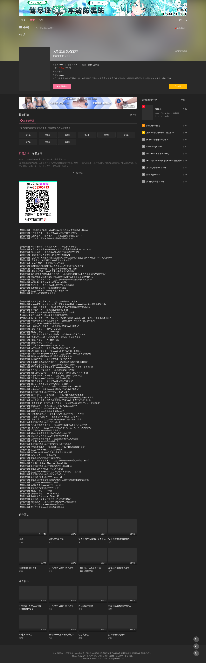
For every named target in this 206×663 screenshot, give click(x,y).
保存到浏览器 (181, 44)
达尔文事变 (84, 627)
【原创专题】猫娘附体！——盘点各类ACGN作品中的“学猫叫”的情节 (49, 245)
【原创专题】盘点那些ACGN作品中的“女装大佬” (40, 423)
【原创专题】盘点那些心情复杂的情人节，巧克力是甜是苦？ (45, 492)
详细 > (169, 71)
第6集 (126, 128)
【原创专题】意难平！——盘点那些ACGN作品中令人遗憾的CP (46, 278)
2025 (60, 58)
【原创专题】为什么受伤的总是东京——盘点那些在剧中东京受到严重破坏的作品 (54, 453)
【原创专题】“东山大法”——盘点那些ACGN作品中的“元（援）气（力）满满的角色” (55, 420)
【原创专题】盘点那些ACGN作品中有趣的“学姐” (40, 451)
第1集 (28, 128)
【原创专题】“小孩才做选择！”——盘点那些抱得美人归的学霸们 (47, 264)
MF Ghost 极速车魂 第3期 (61, 561)
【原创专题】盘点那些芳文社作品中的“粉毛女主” (40, 401)
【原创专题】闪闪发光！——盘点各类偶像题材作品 (41, 404)
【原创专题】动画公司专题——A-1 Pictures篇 (39, 325)
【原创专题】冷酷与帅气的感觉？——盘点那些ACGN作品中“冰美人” (49, 319)
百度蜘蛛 (80, 657)
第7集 (28, 135)
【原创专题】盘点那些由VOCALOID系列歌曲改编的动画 (43, 283)
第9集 (67, 135)
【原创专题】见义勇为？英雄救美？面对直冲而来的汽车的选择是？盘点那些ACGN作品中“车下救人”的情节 (65, 251)
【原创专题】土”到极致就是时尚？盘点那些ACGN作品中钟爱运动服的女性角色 (53, 223)
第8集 (47, 135)
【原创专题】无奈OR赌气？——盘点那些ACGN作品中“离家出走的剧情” (50, 379)
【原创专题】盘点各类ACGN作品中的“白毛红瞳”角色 (42, 338)
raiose (61, 68)
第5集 (106, 128)
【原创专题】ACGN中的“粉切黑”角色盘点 (37, 286)
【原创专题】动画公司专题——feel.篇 (35, 484)
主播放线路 (27, 113)
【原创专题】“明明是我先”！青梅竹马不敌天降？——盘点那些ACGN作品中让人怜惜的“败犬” (59, 396)
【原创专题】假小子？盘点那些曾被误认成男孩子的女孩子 (44, 377)
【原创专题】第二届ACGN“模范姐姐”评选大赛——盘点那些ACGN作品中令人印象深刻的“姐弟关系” (62, 267)
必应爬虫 (137, 657)
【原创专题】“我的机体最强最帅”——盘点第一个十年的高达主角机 (48, 261)
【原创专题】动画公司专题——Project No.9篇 (39, 333)
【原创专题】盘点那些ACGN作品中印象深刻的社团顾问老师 (45, 459)
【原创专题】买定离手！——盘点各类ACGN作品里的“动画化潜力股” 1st (50, 229)
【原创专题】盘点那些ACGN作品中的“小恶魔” (39, 475)
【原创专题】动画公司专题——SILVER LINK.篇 (40, 322)
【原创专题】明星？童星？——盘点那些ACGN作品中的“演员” (46, 374)
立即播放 (62, 79)
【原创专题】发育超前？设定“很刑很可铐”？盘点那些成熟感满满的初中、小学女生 (55, 242)
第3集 (67, 128)
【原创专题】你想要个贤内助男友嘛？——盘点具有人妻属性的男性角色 (50, 368)
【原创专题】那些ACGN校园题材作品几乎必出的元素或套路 (45, 349)
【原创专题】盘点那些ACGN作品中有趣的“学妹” (40, 434)
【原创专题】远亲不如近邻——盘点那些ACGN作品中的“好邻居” (47, 341)
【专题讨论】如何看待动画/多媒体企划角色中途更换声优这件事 (46, 305)
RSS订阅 (69, 657)
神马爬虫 (91, 657)
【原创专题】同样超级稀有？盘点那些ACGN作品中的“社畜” (45, 426)
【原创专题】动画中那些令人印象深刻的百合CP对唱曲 (43, 275)
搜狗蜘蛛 (103, 657)
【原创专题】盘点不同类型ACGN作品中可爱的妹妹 (41, 497)
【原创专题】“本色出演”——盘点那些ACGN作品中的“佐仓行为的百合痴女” (51, 412)
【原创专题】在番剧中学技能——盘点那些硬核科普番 (42, 281)
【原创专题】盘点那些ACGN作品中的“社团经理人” (41, 442)
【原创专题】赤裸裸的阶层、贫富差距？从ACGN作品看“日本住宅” (48, 239)
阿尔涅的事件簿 (56, 532)
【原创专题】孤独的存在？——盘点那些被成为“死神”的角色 (45, 352)
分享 (178, 79)
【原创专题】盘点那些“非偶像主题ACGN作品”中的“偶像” (43, 456)
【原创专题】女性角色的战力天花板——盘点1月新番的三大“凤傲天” (48, 294)
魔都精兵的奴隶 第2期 (118, 561)
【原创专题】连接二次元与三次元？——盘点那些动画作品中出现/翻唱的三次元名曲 (55, 272)
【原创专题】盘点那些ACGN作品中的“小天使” (39, 481)
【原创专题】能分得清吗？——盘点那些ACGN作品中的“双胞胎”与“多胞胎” (51, 388)
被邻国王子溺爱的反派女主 (61, 627)
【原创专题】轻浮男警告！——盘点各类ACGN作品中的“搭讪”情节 (48, 226)
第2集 (47, 128)
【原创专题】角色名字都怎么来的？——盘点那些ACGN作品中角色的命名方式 (53, 418)
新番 (32, 20)
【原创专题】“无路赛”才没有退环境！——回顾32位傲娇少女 (45, 253)
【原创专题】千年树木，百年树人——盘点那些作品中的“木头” (46, 231)
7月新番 (95, 58)
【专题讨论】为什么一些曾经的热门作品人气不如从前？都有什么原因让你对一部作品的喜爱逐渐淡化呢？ (65, 311)
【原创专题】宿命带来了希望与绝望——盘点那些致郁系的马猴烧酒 (48, 432)
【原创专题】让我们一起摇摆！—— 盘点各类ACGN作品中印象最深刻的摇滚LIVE (54, 300)
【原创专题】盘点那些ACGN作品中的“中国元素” (40, 415)
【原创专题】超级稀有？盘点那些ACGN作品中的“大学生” (44, 429)
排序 (133, 108)
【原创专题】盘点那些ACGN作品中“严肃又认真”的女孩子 (44, 385)
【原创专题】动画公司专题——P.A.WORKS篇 (39, 486)
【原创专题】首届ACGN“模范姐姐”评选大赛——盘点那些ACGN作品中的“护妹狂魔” (55, 346)
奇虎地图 (114, 657)
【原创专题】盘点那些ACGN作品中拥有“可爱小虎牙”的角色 (45, 437)
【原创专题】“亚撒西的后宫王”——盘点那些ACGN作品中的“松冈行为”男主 (51, 407)
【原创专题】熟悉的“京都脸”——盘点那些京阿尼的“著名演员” (46, 445)
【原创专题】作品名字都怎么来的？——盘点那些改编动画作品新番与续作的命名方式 (56, 390)
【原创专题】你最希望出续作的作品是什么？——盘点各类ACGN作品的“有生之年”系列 (57, 314)
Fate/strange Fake (27, 561)
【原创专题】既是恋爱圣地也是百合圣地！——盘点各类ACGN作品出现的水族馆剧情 (56, 360)
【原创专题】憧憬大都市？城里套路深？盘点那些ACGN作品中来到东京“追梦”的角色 (56, 270)
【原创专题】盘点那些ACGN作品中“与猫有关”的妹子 (42, 462)
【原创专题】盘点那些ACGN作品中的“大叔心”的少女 (42, 467)
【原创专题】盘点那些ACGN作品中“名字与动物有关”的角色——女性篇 (50, 464)
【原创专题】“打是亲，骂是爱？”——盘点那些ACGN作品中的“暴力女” (49, 410)
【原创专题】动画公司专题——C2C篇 (35, 336)
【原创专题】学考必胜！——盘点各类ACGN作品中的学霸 (44, 371)
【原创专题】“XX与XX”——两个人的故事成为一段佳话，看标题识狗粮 (49, 330)
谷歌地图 (125, 657)
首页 (23, 20)
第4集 (86, 128)
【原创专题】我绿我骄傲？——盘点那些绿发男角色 (41, 500)
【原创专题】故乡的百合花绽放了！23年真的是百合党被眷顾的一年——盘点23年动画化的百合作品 (62, 297)
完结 (41, 20)
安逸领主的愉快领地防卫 (119, 532)
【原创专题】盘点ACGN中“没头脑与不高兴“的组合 (41, 316)
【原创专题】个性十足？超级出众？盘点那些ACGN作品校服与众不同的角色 (52, 327)
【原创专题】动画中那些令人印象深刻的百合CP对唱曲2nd (44, 248)
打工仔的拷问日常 (116, 627)
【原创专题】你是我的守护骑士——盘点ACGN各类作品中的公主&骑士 (50, 344)
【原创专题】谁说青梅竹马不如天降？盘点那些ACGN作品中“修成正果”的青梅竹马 (55, 393)
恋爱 (90, 58)
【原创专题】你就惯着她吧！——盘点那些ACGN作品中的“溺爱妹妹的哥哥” (52, 440)
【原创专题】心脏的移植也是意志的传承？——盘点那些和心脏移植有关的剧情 (53, 355)
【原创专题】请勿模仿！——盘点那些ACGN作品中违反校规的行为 (48, 399)
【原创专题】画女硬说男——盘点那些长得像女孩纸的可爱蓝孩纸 (47, 495)
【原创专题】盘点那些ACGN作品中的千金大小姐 (40, 470)
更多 (184, 93)
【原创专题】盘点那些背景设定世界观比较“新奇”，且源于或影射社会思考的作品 (54, 473)
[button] (25, 146)
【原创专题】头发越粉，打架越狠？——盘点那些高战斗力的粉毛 (47, 363)
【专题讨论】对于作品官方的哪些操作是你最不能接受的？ (44, 308)
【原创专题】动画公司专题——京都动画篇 (37, 448)
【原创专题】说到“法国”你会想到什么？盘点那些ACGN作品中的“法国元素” (51, 259)
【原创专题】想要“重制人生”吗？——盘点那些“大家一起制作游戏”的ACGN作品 (53, 366)
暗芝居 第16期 (25, 627)
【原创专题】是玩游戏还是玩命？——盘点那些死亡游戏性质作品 (47, 357)
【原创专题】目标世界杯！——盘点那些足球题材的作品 (43, 303)
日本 (75, 58)
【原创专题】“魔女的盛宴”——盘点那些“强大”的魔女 (42, 256)
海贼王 (22, 532)
